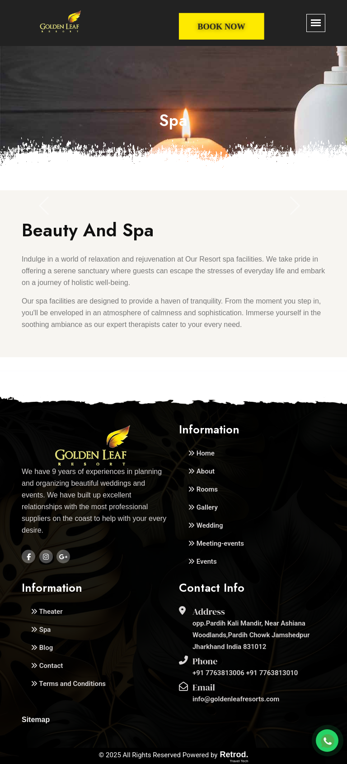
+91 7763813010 (272, 673)
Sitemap (36, 719)
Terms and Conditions (68, 684)
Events (202, 561)
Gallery (203, 507)
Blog (42, 648)
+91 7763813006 (219, 673)
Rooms (203, 489)
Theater (47, 612)
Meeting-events (216, 543)
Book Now (221, 27)
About (201, 471)
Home (201, 453)
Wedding (205, 525)
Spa (41, 630)
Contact (47, 666)
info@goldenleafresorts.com (235, 699)
